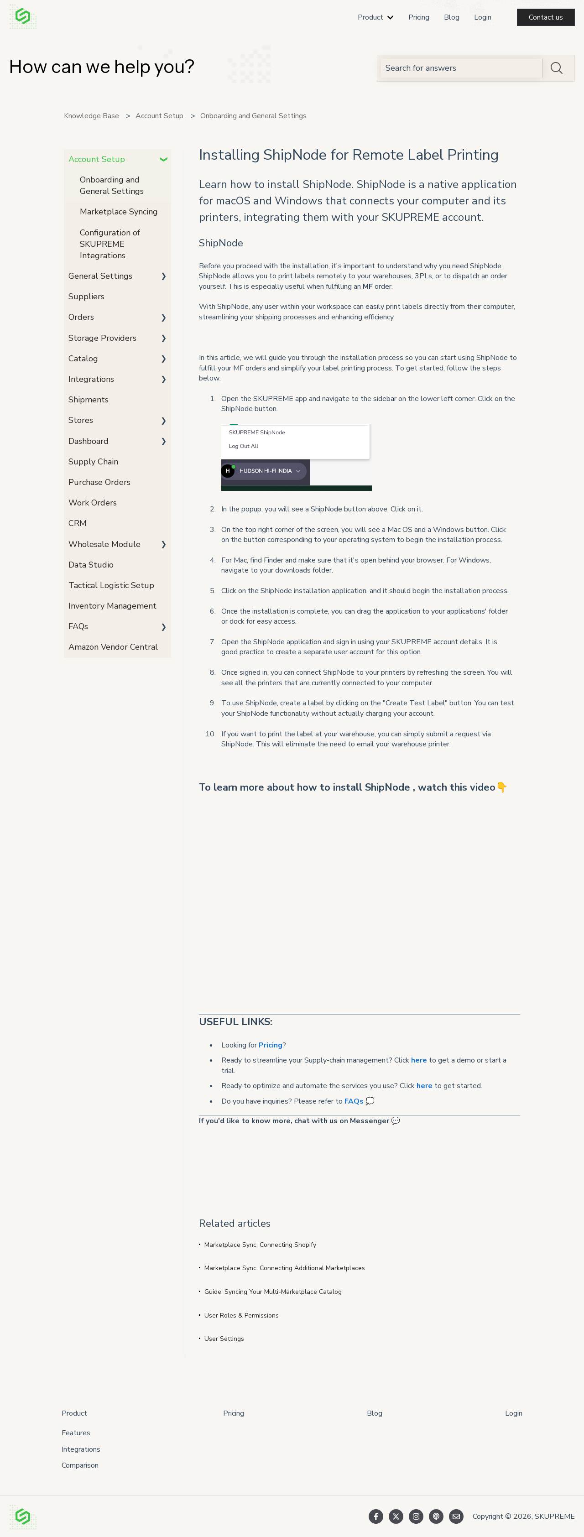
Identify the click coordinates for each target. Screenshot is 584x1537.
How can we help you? (101, 66)
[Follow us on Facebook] (376, 1516)
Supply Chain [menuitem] (93, 461)
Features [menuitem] (76, 1433)
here (419, 1060)
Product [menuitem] (74, 1413)
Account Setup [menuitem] (96, 159)
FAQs (354, 1101)
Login (482, 17)
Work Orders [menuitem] (92, 502)
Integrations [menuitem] (91, 379)
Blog (451, 17)
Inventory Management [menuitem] (112, 605)
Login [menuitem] (513, 1413)
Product (370, 17)
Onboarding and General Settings (253, 116)
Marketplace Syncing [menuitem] (119, 211)
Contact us (546, 17)
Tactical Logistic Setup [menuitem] (111, 585)
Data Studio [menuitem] (91, 564)
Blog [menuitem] (374, 1413)
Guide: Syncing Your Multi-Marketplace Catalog (273, 1291)
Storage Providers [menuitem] (102, 338)
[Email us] (456, 1516)
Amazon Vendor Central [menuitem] (113, 646)
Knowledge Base (91, 116)
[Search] (556, 68)
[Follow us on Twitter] (396, 1516)
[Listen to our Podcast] (436, 1516)
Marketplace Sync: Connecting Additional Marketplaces (284, 1268)
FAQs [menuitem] (78, 626)
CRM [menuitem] (77, 523)
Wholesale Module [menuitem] (104, 544)
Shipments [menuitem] (88, 399)
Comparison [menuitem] (80, 1465)
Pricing (418, 17)
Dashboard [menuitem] (88, 441)
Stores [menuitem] (80, 420)
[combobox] (461, 68)
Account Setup (159, 116)
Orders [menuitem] (81, 317)
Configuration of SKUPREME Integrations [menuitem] (110, 244)
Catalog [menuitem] (83, 358)
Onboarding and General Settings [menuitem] (112, 185)
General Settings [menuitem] (100, 276)
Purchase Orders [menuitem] (99, 482)
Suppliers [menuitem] (86, 296)
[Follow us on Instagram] (416, 1516)
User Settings (224, 1338)
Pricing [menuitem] (233, 1413)
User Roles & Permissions (241, 1315)
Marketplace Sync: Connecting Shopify (260, 1244)
